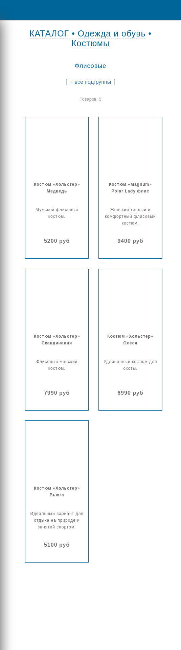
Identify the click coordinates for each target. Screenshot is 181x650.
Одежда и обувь (112, 33)
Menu (10, 10)
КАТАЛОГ (49, 33)
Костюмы (90, 43)
